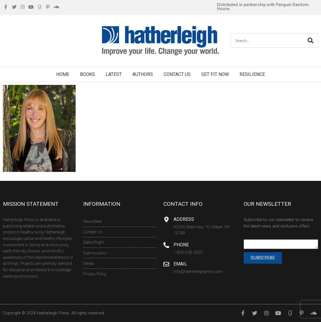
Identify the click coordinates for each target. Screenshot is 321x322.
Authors (142, 74)
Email (180, 264)
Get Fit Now (215, 74)
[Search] (310, 41)
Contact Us (177, 74)
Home (62, 74)
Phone (181, 245)
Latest (114, 74)
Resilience (252, 74)
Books (87, 74)
